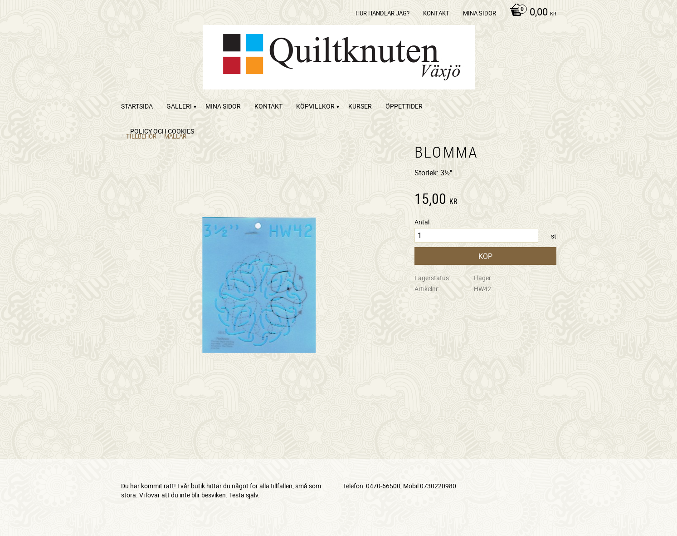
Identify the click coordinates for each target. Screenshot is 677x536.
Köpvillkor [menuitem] (315, 106)
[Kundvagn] (530, 12)
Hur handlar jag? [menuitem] (382, 13)
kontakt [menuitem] (436, 13)
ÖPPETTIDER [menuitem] (404, 106)
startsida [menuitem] (137, 106)
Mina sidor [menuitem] (479, 13)
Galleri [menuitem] (179, 106)
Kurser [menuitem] (360, 106)
